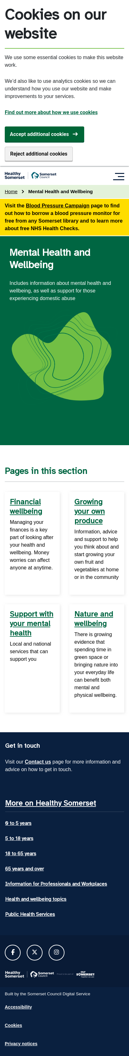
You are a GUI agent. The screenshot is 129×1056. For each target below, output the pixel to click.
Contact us (38, 761)
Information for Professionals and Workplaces (56, 884)
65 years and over (24, 869)
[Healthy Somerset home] (30, 175)
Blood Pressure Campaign (57, 205)
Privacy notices (21, 1043)
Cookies (13, 1025)
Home (11, 191)
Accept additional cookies (39, 134)
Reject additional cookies (38, 154)
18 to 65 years (20, 853)
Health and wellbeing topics (35, 899)
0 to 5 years (18, 823)
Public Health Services (30, 914)
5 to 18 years (19, 838)
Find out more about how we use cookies (51, 112)
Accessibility (18, 1007)
